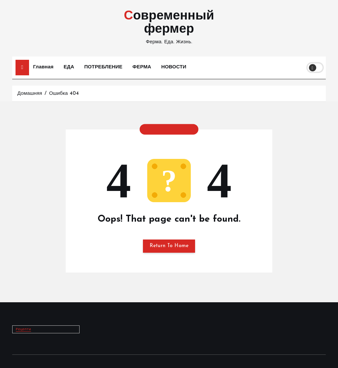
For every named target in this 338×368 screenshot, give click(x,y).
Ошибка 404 (64, 93)
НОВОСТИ (173, 67)
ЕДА (69, 67)
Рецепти (23, 329)
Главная (43, 67)
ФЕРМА (141, 67)
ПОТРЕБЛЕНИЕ (103, 67)
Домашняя (29, 93)
